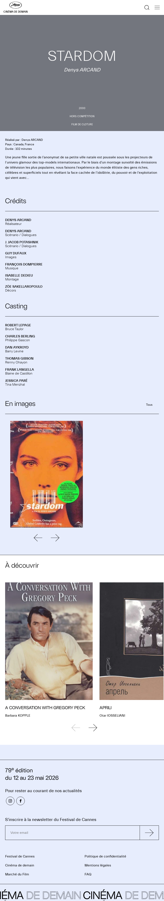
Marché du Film (17, 874)
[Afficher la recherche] (147, 7)
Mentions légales (98, 865)
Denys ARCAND (18, 220)
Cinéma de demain (19, 865)
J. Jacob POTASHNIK (21, 242)
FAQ (88, 874)
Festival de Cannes (20, 856)
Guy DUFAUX (15, 253)
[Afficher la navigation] (157, 7)
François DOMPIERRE (23, 264)
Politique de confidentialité (105, 856)
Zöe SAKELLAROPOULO (23, 287)
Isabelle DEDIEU (19, 275)
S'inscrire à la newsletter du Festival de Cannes (50, 819)
